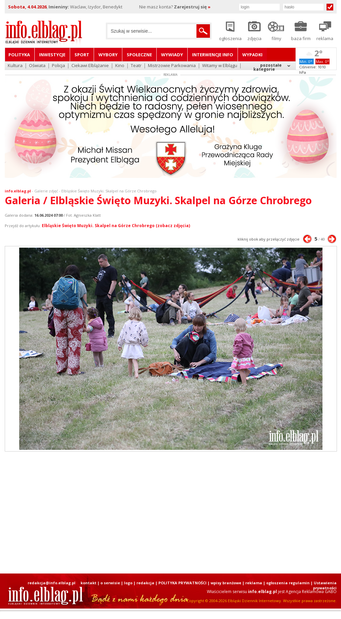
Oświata (37, 65)
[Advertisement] (155, 512)
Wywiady (172, 55)
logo (128, 582)
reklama (253, 582)
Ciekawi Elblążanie (90, 65)
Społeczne (139, 55)
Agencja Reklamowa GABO (311, 591)
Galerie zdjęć (46, 190)
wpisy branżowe (226, 582)
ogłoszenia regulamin (288, 582)
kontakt (88, 582)
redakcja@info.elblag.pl (51, 582)
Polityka (19, 55)
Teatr (136, 65)
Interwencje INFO (212, 55)
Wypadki (252, 55)
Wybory (108, 55)
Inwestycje (52, 55)
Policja (58, 65)
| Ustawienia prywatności (324, 585)
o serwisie (110, 582)
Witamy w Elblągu (219, 65)
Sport (81, 55)
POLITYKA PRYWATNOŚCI (182, 582)
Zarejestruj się (192, 7)
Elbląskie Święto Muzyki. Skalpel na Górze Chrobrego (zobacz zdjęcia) (116, 225)
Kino (119, 65)
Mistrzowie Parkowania (172, 65)
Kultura (15, 65)
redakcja (145, 582)
